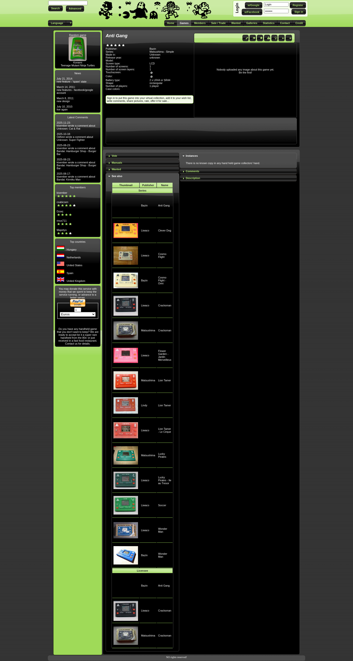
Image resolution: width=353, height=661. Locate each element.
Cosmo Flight (162, 255)
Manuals (117, 162)
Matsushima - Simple (162, 51)
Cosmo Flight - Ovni (162, 280)
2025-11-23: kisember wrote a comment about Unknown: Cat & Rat (76, 125)
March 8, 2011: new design (65, 100)
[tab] (142, 156)
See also (117, 176)
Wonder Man (162, 530)
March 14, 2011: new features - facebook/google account (75, 89)
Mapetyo (62, 229)
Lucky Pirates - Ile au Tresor (164, 480)
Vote (114, 155)
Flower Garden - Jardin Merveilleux (164, 355)
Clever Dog (164, 230)
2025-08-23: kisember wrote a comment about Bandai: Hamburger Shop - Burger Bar (76, 150)
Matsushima (148, 330)
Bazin (144, 205)
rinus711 (62, 220)
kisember (62, 192)
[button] (55, 8)
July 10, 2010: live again (65, 108)
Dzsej (60, 211)
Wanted (116, 169)
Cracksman (164, 305)
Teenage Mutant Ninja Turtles (78, 65)
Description (193, 178)
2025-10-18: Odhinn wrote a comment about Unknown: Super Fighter (75, 136)
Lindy (144, 405)
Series (142, 190)
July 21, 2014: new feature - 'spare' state (72, 80)
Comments (192, 171)
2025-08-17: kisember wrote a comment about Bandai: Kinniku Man (76, 176)
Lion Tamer (164, 380)
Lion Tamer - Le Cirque (164, 430)
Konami (77, 62)
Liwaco (145, 230)
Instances (192, 155)
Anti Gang (164, 205)
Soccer (162, 505)
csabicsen (62, 202)
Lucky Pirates (162, 455)
